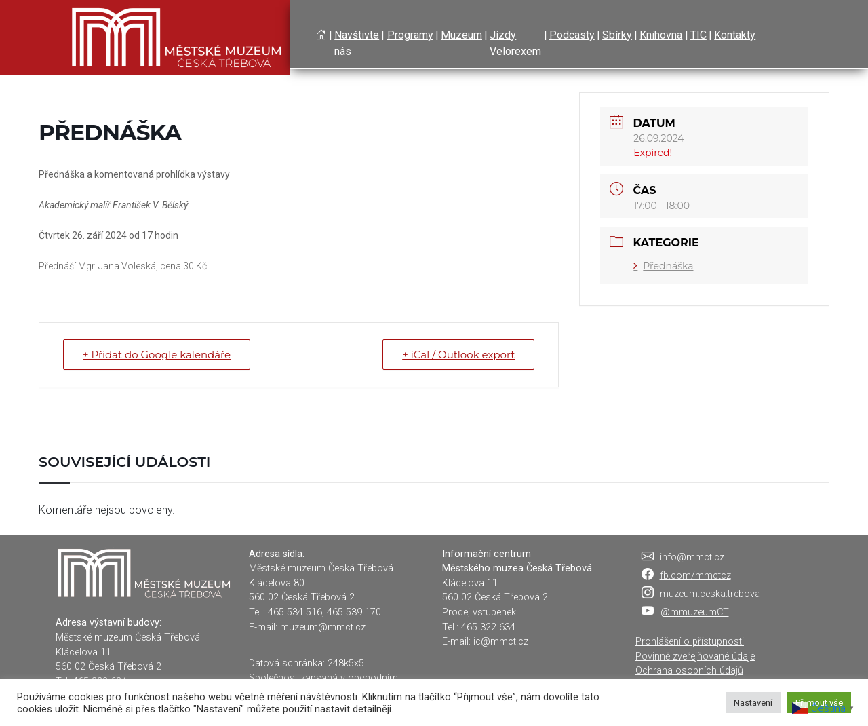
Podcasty (572, 34)
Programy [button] (410, 34)
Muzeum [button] (461, 34)
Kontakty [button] (734, 34)
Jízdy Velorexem (515, 43)
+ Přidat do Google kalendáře (157, 354)
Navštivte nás (356, 43)
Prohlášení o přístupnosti (689, 641)
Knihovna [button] (660, 34)
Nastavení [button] (753, 703)
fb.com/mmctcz (695, 575)
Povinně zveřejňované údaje (695, 656)
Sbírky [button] (617, 34)
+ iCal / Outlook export (458, 354)
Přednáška (663, 266)
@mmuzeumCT (694, 612)
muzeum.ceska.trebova (710, 594)
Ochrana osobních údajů (689, 670)
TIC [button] (698, 34)
